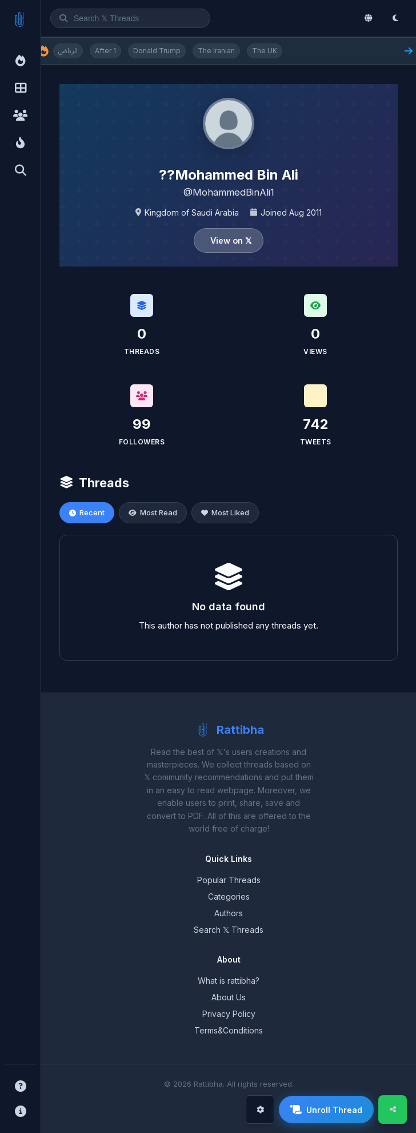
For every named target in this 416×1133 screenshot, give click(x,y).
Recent (87, 512)
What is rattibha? (228, 980)
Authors (228, 913)
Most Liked (225, 512)
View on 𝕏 (230, 240)
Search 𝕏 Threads (228, 930)
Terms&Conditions (228, 1030)
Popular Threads (229, 880)
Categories (229, 896)
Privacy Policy (228, 1014)
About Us (228, 997)
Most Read (153, 512)
